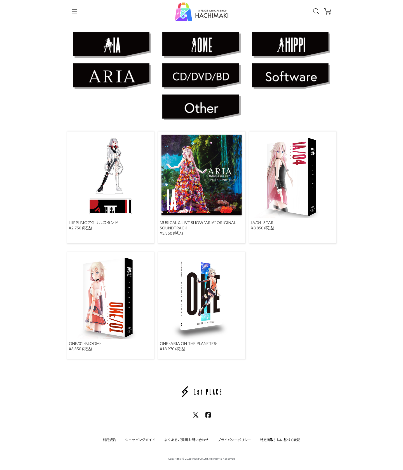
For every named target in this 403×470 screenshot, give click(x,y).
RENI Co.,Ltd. (200, 458)
